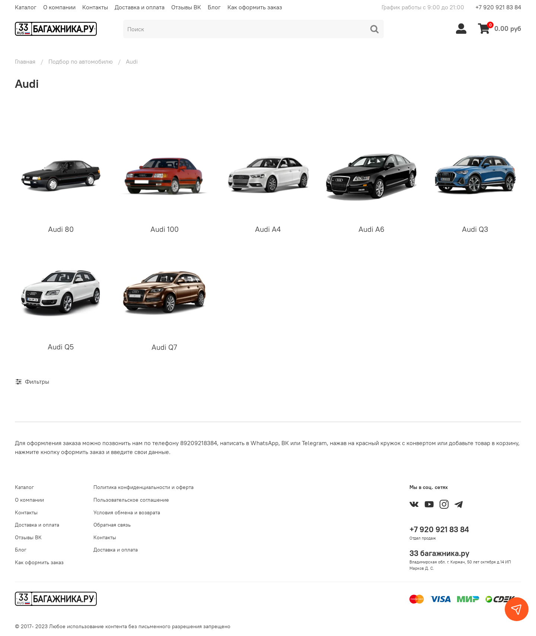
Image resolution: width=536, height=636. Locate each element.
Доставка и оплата (140, 7)
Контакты (95, 7)
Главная (25, 61)
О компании (59, 7)
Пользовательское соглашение (131, 499)
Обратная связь (112, 524)
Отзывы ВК (186, 7)
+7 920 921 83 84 (498, 7)
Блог (214, 7)
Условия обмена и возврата (126, 512)
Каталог (25, 7)
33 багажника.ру (439, 553)
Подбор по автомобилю (80, 61)
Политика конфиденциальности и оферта (143, 487)
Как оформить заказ (254, 7)
